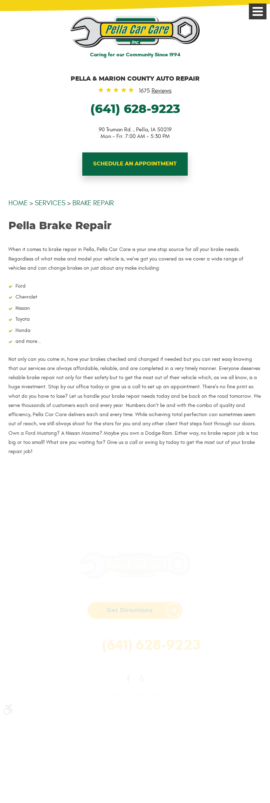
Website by (135, 665)
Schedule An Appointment (135, 164)
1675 (155, 91)
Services (50, 203)
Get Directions (130, 610)
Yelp (142, 680)
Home (18, 203)
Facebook (128, 680)
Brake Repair (93, 203)
